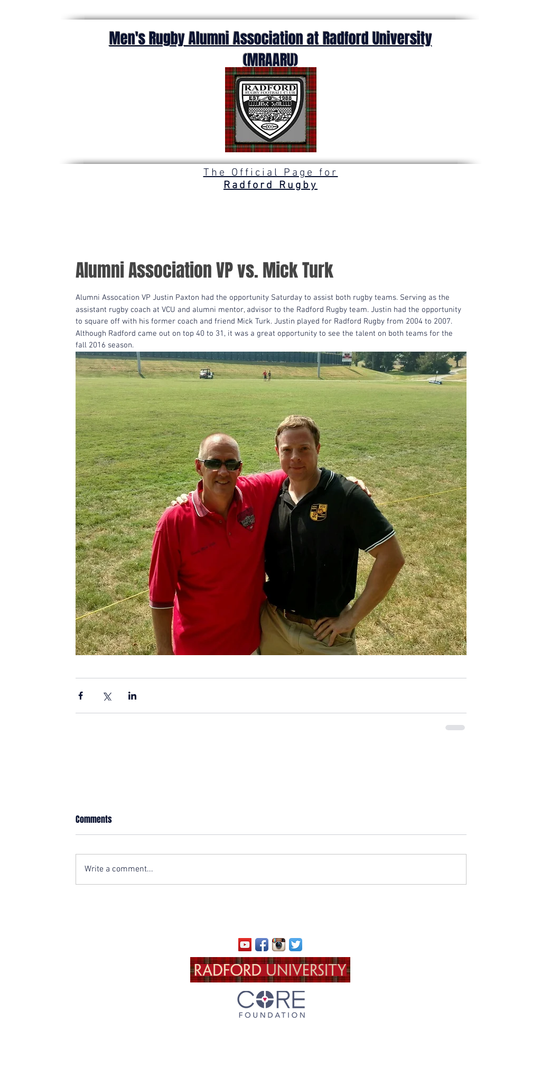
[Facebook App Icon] (261, 944)
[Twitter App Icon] (295, 944)
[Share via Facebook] (81, 696)
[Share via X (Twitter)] (106, 696)
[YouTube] (244, 944)
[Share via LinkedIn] (132, 696)
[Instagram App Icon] (278, 944)
